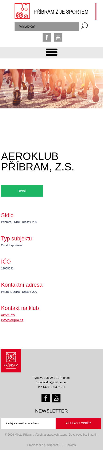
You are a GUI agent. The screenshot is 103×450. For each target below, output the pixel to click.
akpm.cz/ (8, 315)
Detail (21, 191)
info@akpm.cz (12, 320)
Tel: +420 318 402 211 (51, 387)
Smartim (93, 434)
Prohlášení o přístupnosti (43, 445)
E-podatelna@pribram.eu (51, 382)
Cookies (70, 445)
